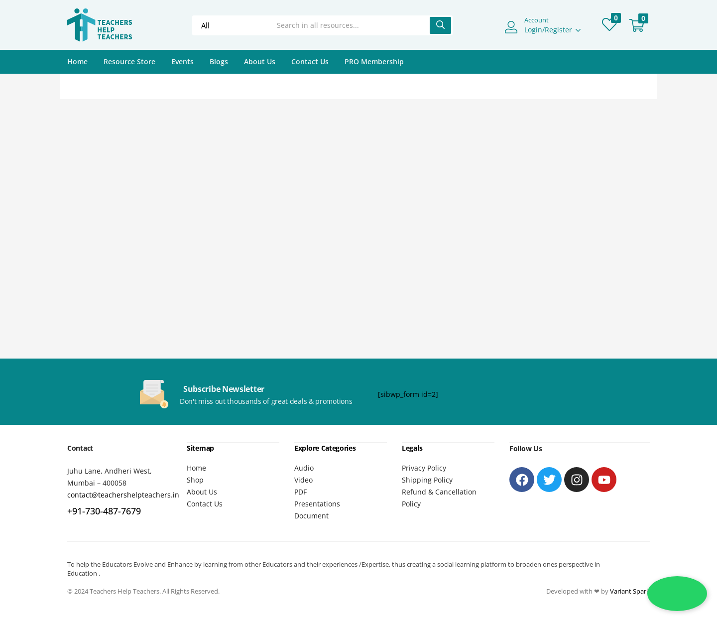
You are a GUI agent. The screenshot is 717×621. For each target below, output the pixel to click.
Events (182, 61)
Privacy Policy (424, 467)
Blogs (219, 61)
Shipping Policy (427, 479)
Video (303, 479)
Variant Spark (630, 590)
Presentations (317, 503)
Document (311, 515)
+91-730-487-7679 (104, 511)
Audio (304, 467)
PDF (300, 491)
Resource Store (129, 61)
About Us (259, 61)
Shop (195, 479)
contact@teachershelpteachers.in (123, 494)
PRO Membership (374, 61)
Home (77, 61)
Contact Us (310, 61)
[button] (636, 25)
